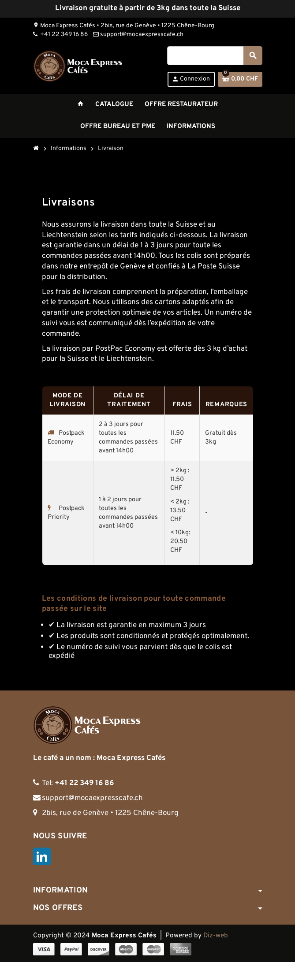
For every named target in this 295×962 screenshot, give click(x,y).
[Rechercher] (214, 55)
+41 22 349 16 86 (60, 34)
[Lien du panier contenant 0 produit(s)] (240, 79)
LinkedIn (42, 856)
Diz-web (215, 935)
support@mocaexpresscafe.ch (138, 34)
